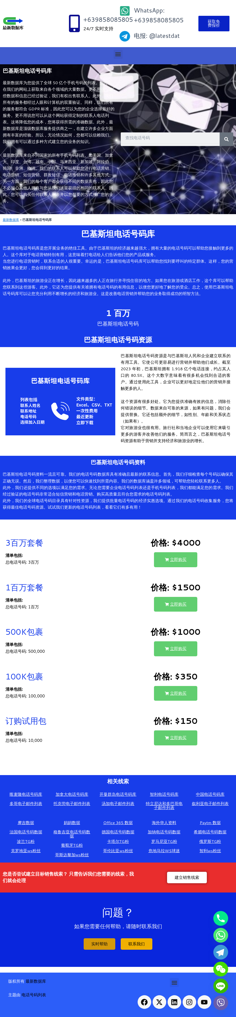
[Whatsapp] (220, 935)
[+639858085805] (74, 23)
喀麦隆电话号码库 (26, 794)
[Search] (226, 139)
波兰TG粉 (26, 841)
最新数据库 (11, 219)
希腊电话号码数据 (210, 832)
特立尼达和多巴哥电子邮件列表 (164, 805)
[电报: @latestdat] (124, 36)
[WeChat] (220, 969)
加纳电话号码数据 (164, 832)
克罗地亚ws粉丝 (26, 851)
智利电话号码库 (164, 794)
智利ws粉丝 (210, 851)
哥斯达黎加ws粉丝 (72, 855)
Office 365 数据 (118, 822)
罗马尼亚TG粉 (164, 841)
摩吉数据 (26, 822)
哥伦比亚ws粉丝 (118, 851)
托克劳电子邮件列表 (71, 803)
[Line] (220, 986)
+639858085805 (108, 19)
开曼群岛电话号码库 (117, 794)
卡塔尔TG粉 (118, 841)
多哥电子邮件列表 (26, 803)
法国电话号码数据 (26, 832)
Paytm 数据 (210, 822)
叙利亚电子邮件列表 (210, 803)
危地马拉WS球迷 (164, 851)
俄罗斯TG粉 (210, 841)
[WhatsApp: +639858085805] (124, 10)
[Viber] (220, 1002)
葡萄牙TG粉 (72, 845)
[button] (118, 54)
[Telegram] (220, 952)
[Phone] (220, 918)
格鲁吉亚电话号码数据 (71, 834)
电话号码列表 (34, 995)
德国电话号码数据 (118, 832)
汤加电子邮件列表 (118, 803)
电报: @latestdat (157, 35)
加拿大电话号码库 (72, 794)
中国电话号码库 (210, 794)
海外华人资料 (164, 822)
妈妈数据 (72, 822)
